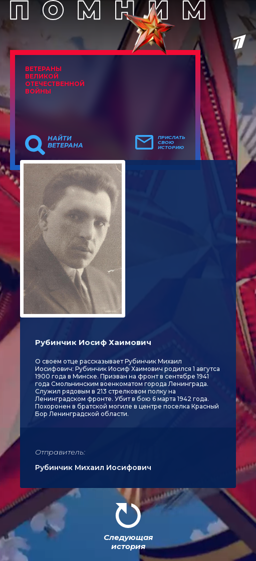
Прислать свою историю (171, 142)
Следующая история (128, 541)
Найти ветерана (65, 142)
